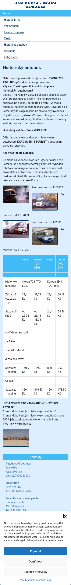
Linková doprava (14, 32)
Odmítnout (35, 561)
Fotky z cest (11, 57)
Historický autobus (15, 44)
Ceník (7, 38)
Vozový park (11, 26)
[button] (65, 516)
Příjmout (35, 551)
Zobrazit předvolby (35, 572)
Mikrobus (9, 51)
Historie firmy (12, 19)
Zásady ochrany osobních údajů (35, 580)
